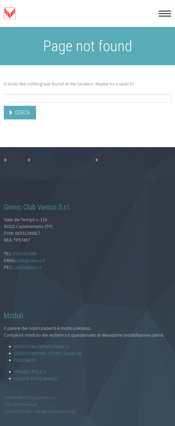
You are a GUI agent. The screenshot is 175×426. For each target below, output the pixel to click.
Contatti (108, 160)
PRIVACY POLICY (30, 372)
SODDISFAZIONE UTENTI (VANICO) (47, 353)
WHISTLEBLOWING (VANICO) (42, 346)
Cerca (22, 112)
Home (16, 160)
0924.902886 (25, 253)
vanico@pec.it (27, 267)
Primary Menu (165, 13)
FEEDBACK (24, 360)
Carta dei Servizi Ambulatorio (61, 160)
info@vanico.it (31, 260)
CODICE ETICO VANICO (36, 378)
